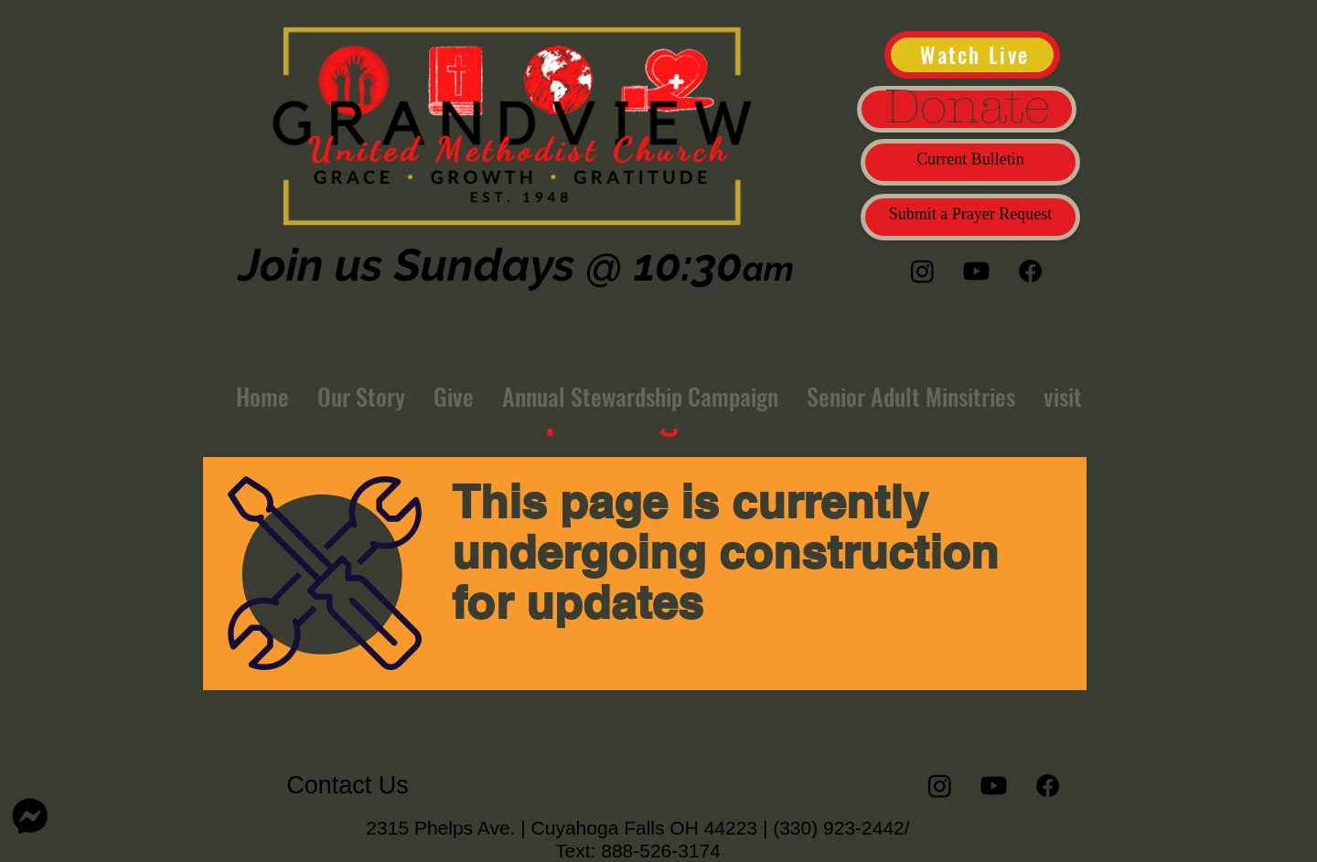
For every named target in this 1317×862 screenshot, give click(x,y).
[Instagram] (922, 271)
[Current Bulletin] (970, 162)
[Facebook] (1030, 271)
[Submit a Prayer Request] (970, 217)
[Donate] (966, 109)
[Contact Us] (347, 786)
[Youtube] (976, 271)
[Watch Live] (972, 55)
